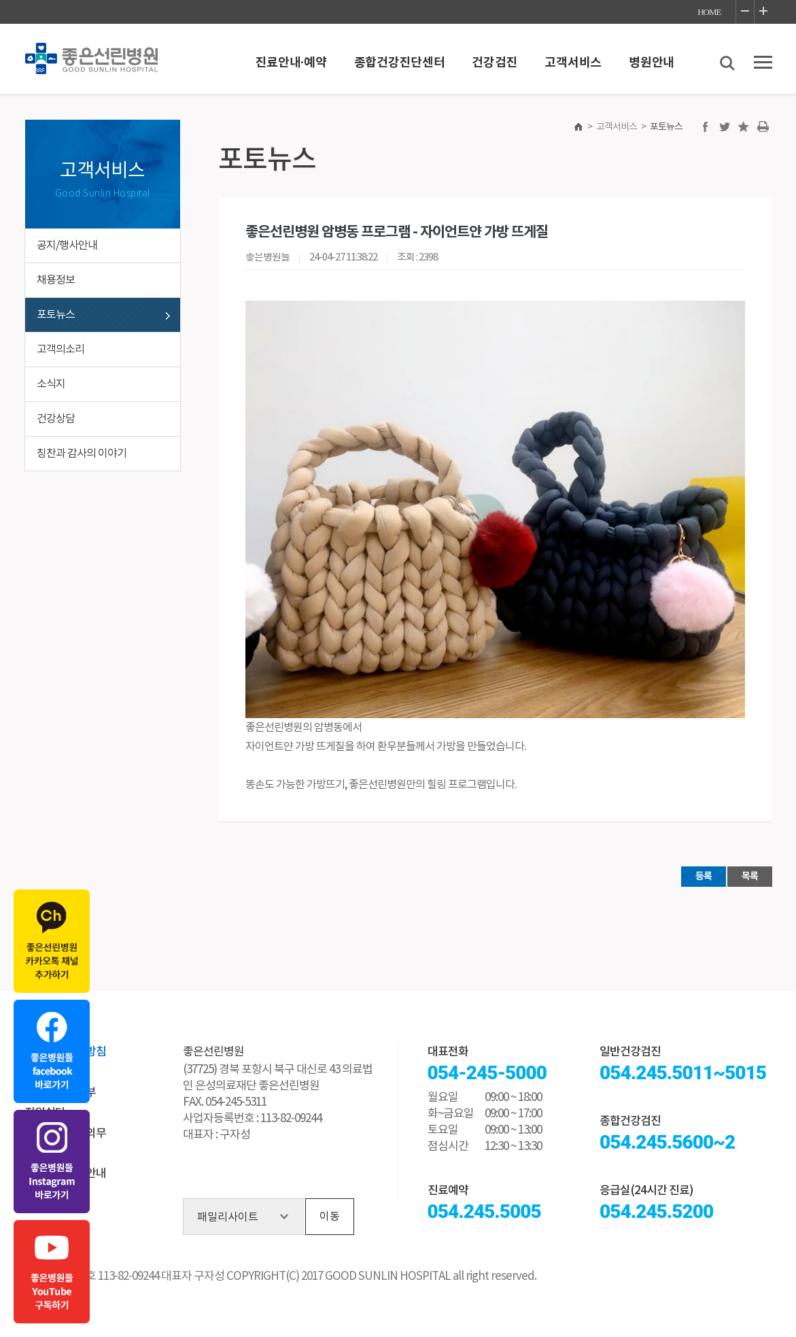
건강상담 (56, 419)
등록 (703, 876)
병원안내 (651, 62)
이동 (329, 1217)
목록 (750, 876)
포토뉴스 (56, 315)
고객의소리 (60, 349)
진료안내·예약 (291, 62)
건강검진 (494, 62)
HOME (709, 12)
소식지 (51, 384)
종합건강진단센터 (399, 62)
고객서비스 (573, 62)
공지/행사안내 (67, 245)
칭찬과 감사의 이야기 (81, 453)
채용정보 (56, 280)
